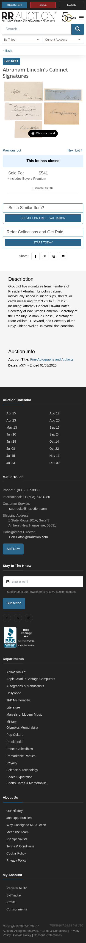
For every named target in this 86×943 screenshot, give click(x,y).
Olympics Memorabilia (22, 727)
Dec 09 (55, 463)
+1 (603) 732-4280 (36, 497)
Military (11, 721)
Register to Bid (17, 888)
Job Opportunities (19, 818)
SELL (43, 4)
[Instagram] (54, 256)
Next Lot (73, 150)
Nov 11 (55, 456)
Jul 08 (10, 448)
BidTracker (14, 895)
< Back (7, 50)
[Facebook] (35, 256)
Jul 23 (10, 463)
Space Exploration (19, 777)
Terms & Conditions (20, 846)
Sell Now (13, 549)
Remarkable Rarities (21, 756)
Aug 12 (55, 413)
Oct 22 (54, 448)
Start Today (43, 242)
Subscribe (14, 603)
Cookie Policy (16, 853)
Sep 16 (55, 427)
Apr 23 (11, 420)
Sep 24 (55, 434)
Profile (11, 902)
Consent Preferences (48, 935)
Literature (13, 707)
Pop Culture (14, 734)
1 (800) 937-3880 (26, 490)
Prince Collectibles (19, 749)
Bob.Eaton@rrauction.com (28, 537)
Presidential (14, 742)
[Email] (63, 256)
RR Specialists (16, 839)
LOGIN (71, 4)
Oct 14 (54, 441)
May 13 (11, 427)
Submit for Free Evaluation (43, 218)
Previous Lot (12, 150)
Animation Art (15, 672)
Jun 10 (11, 434)
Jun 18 (11, 441)
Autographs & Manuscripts (25, 686)
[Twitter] (45, 256)
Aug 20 (55, 420)
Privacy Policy (16, 860)
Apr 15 (11, 413)
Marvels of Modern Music (24, 714)
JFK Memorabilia (18, 700)
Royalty (11, 763)
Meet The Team (17, 832)
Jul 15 (10, 456)
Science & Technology (22, 770)
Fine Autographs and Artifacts (51, 359)
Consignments (16, 909)
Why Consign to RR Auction (26, 825)
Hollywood (13, 693)
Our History (14, 811)
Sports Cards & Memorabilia (26, 783)
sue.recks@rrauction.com (27, 508)
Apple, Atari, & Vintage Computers (30, 679)
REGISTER (14, 4)
